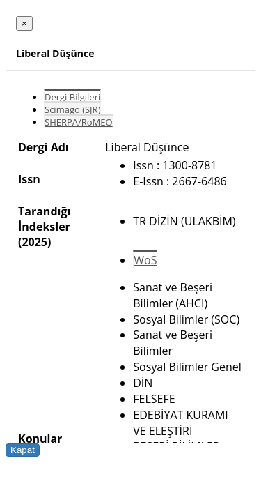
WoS (145, 260)
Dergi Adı (43, 147)
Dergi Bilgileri (72, 97)
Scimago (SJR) (72, 109)
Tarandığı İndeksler (44, 219)
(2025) (34, 242)
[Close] (24, 23)
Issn (29, 179)
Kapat (22, 450)
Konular (40, 438)
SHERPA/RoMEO (79, 122)
